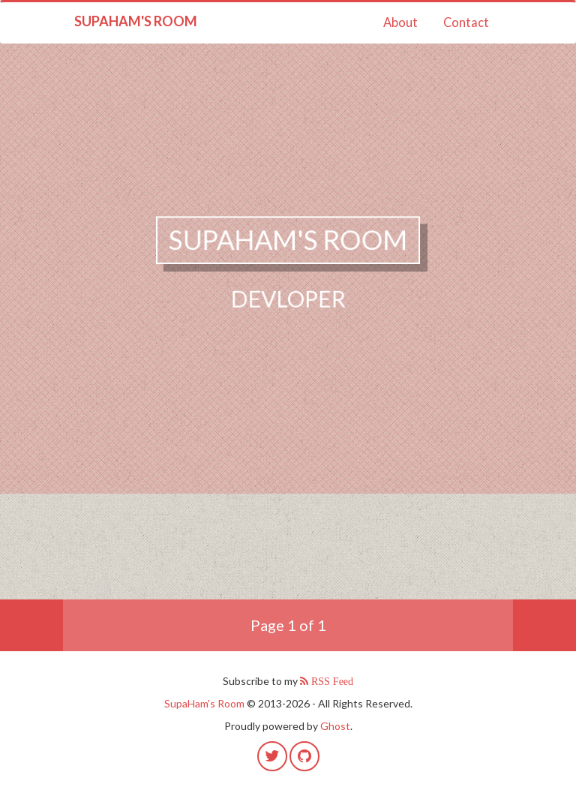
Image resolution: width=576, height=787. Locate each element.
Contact (466, 22)
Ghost (335, 725)
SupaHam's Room (135, 21)
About (400, 22)
